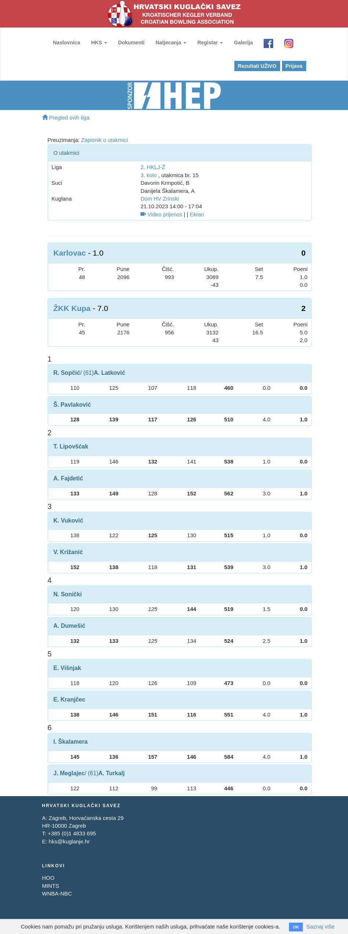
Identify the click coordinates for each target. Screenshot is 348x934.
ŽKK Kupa (72, 308)
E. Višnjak (67, 668)
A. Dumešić (69, 626)
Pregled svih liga (65, 117)
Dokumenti (131, 42)
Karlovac (70, 253)
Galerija (243, 42)
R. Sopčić (67, 373)
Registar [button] (210, 42)
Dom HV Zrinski (159, 198)
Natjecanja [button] (170, 42)
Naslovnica (66, 42)
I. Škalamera (71, 742)
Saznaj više (321, 926)
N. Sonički (68, 594)
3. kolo (148, 175)
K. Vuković (68, 520)
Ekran (197, 214)
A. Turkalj (111, 773)
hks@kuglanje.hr (69, 841)
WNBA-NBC (57, 893)
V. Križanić (68, 552)
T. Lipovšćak (71, 446)
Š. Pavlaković (72, 405)
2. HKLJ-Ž (152, 167)
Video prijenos (161, 214)
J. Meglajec (69, 773)
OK (296, 927)
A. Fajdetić (68, 478)
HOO (48, 878)
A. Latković (109, 373)
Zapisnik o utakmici (104, 140)
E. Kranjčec (69, 699)
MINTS (50, 886)
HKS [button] (99, 42)
